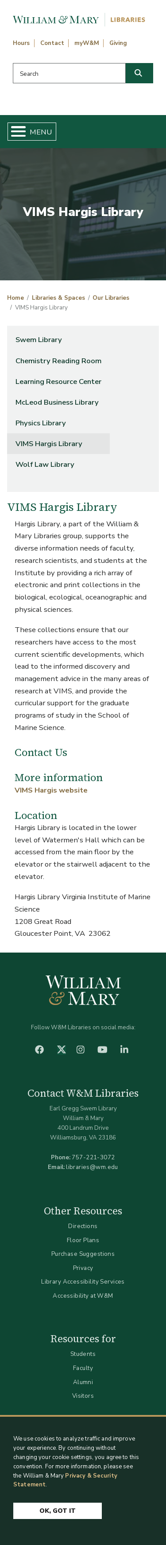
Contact (52, 43)
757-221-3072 (93, 1157)
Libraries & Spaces (58, 298)
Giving (118, 43)
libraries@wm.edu (92, 1167)
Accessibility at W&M (83, 1296)
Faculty (83, 1368)
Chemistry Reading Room (58, 361)
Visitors (83, 1396)
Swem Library (38, 340)
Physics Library (40, 423)
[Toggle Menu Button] (15, 132)
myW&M (86, 43)
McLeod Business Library (57, 402)
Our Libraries (111, 298)
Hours (21, 43)
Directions (82, 1226)
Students (83, 1354)
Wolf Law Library (44, 464)
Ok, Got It (57, 1511)
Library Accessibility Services (83, 1281)
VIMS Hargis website (51, 790)
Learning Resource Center (58, 381)
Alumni (83, 1382)
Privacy (83, 1268)
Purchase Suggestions (83, 1254)
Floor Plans (83, 1240)
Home (15, 298)
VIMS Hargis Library (48, 444)
